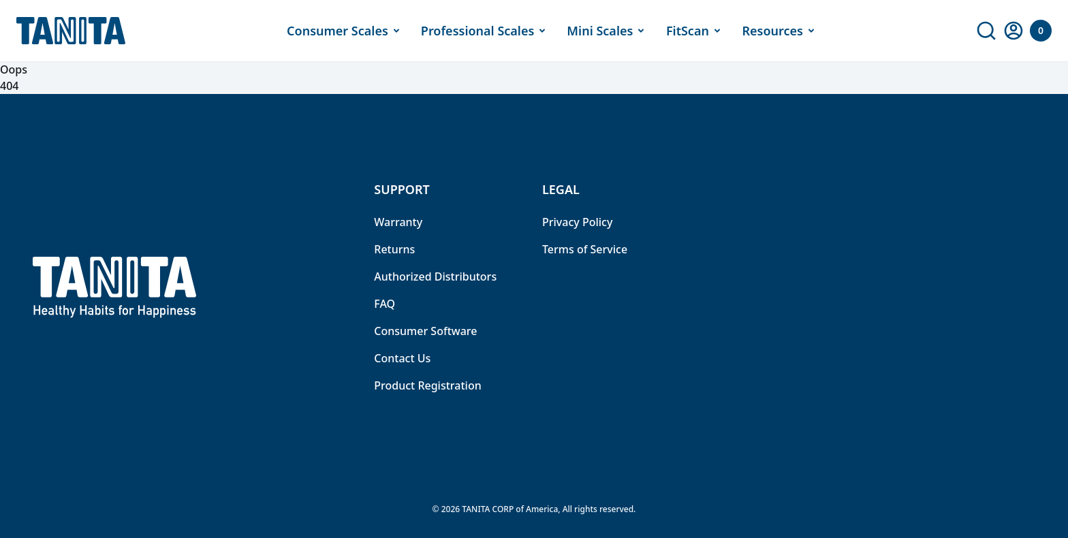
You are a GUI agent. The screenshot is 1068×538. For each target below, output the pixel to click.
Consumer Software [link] (425, 330)
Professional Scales (486, 30)
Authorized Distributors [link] (435, 276)
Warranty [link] (398, 222)
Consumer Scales (346, 30)
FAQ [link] (384, 303)
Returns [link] (394, 249)
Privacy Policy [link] (577, 222)
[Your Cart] (1041, 31)
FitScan (695, 30)
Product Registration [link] (427, 385)
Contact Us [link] (402, 358)
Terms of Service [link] (584, 249)
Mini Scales (608, 30)
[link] (986, 31)
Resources (780, 30)
